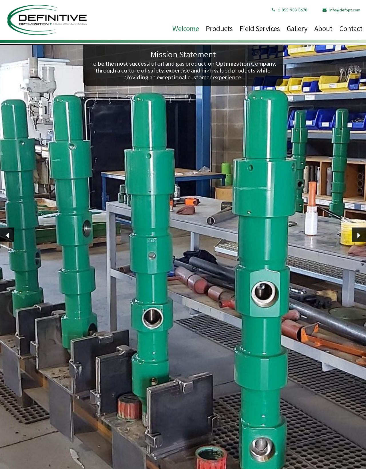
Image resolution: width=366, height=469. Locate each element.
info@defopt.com (341, 9)
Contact (351, 28)
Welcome (185, 28)
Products (219, 28)
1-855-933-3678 (289, 9)
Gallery (297, 28)
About (323, 28)
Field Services (260, 28)
